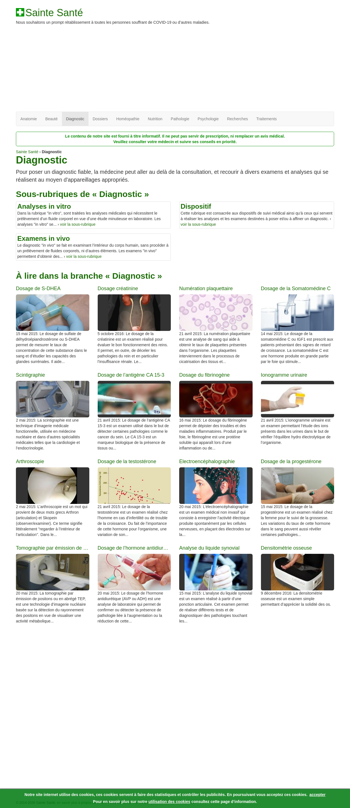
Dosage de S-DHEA (38, 288)
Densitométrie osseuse (286, 548)
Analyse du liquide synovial (209, 548)
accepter (318, 794)
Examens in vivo (43, 238)
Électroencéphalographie (207, 461)
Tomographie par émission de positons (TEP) (52, 548)
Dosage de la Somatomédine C (296, 288)
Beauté (51, 119)
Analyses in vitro (44, 206)
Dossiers (100, 119)
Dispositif (196, 206)
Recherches (237, 119)
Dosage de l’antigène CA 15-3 (131, 375)
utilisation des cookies (169, 801)
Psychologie (208, 119)
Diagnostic (75, 119)
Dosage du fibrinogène (204, 375)
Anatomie (28, 119)
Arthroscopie (30, 461)
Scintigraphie (30, 375)
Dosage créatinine (118, 288)
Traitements (266, 119)
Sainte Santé (54, 12)
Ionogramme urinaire (284, 375)
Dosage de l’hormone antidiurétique (134, 548)
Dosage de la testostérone (127, 461)
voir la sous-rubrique (77, 224)
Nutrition (155, 119)
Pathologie (180, 119)
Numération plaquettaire (206, 288)
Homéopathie (127, 119)
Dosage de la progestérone (291, 461)
